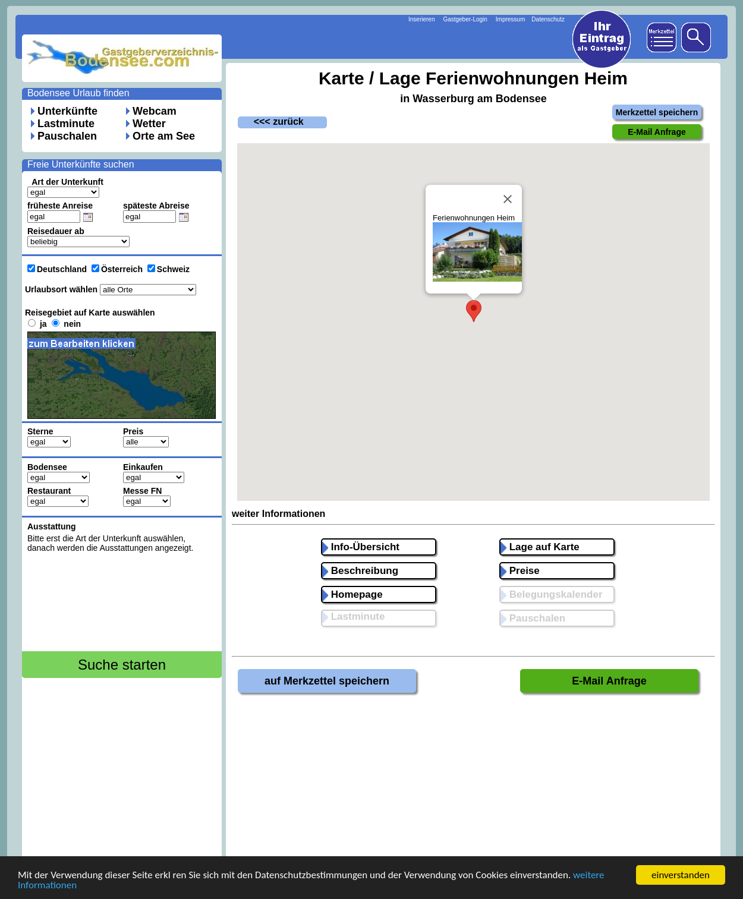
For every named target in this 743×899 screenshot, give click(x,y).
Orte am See (164, 136)
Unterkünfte (67, 111)
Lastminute (66, 124)
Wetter (149, 124)
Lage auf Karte (540, 547)
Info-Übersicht (360, 547)
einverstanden (680, 875)
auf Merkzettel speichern (327, 681)
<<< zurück (271, 121)
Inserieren (421, 19)
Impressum (510, 19)
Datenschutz (548, 19)
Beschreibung (360, 570)
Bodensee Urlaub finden (78, 93)
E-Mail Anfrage (609, 681)
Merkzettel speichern (657, 112)
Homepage (352, 594)
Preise (520, 570)
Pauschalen (67, 136)
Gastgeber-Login (465, 19)
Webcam (155, 111)
